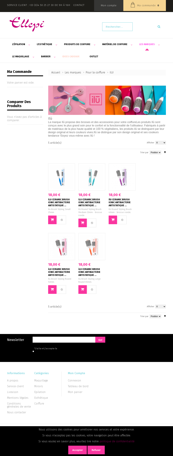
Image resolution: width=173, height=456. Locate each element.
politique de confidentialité (117, 441)
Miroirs (38, 386)
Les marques (73, 72)
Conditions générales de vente (19, 405)
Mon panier (75, 392)
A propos (12, 380)
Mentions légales (17, 397)
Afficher (150, 142)
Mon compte (109, 5)
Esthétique (41, 397)
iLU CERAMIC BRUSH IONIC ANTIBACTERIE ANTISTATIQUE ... (59, 202)
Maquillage (41, 380)
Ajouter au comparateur (61, 220)
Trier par (144, 152)
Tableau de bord (78, 386)
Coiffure (39, 403)
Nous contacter (16, 412)
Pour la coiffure (95, 72)
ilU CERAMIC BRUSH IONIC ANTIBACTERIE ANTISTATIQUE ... (120, 202)
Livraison (12, 392)
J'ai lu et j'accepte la (61, 348)
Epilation (40, 392)
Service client (15, 386)
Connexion (74, 380)
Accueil (55, 72)
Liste (54, 152)
